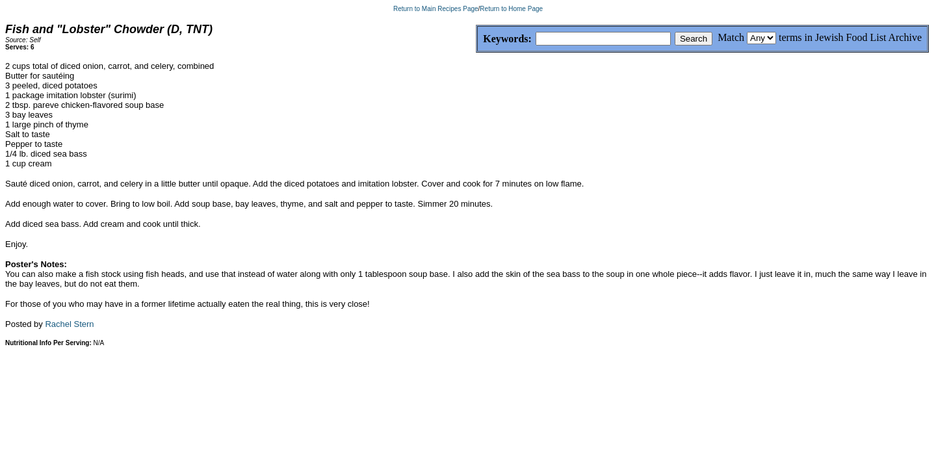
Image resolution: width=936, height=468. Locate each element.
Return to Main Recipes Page (435, 8)
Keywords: (476, 39)
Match (731, 37)
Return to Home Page (511, 8)
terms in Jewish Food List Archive (850, 37)
